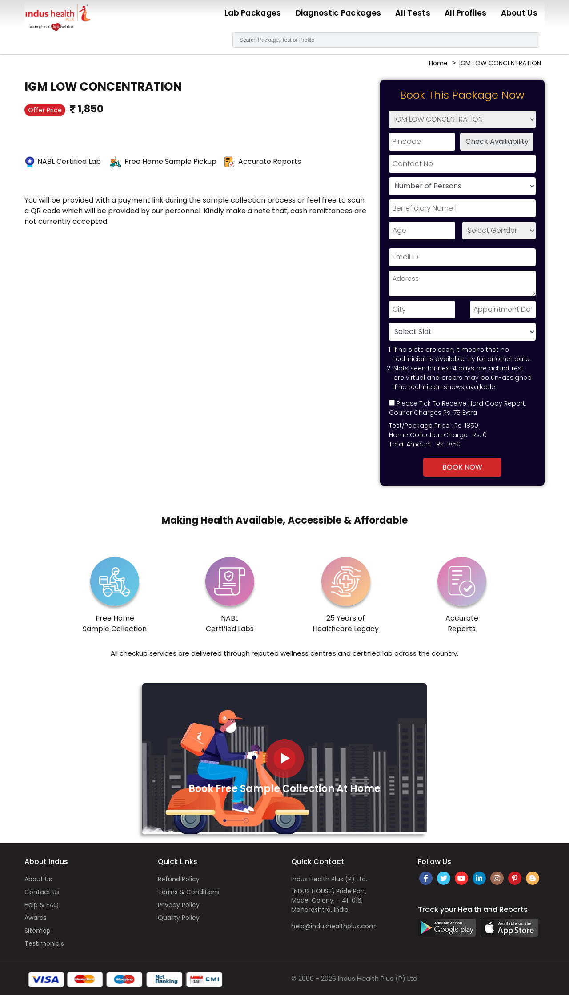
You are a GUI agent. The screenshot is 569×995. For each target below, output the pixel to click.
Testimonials (44, 943)
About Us (519, 13)
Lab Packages (252, 13)
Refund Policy (179, 879)
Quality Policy (179, 917)
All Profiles (466, 13)
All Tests (412, 13)
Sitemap (37, 930)
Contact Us (42, 892)
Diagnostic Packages (338, 13)
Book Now (462, 467)
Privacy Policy (179, 904)
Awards (35, 917)
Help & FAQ (41, 904)
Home (438, 63)
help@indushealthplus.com (333, 926)
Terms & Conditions (189, 892)
